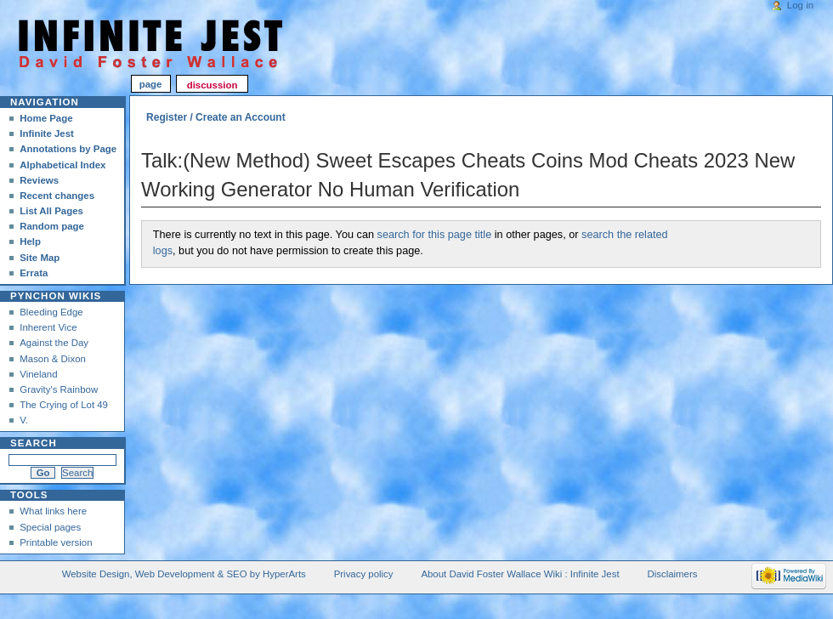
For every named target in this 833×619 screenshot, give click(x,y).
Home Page (46, 118)
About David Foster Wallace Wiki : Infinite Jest (520, 574)
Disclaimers (672, 574)
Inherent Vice (48, 327)
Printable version (56, 542)
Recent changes (57, 195)
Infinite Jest (47, 133)
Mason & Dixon (53, 359)
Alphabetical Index (62, 165)
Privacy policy (364, 574)
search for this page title (434, 235)
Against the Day (54, 343)
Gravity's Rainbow (59, 389)
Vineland (38, 374)
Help (30, 241)
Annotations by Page (68, 149)
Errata (34, 273)
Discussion (212, 85)
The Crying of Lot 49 (64, 405)
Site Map (40, 258)
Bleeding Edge (51, 312)
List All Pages (51, 211)
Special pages (50, 527)
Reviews (39, 180)
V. (24, 420)
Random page (52, 226)
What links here (53, 511)
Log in (800, 5)
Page (150, 85)
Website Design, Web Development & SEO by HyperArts (184, 574)
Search (33, 443)
